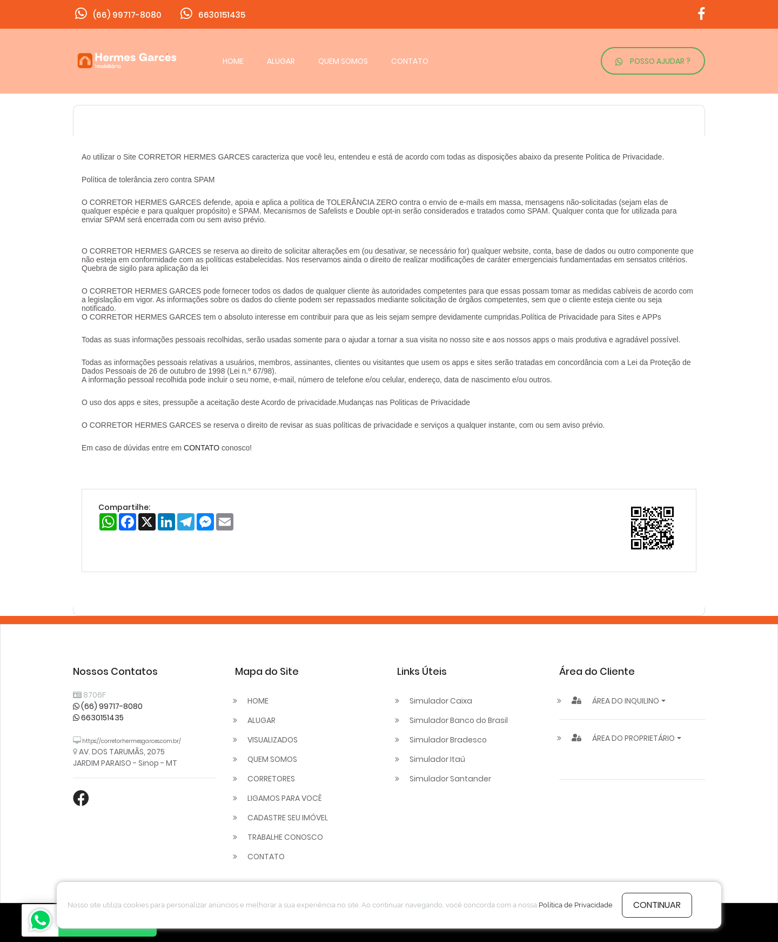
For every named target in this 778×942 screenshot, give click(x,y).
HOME (233, 61)
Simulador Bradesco (448, 739)
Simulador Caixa (441, 700)
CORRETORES (271, 778)
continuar (657, 905)
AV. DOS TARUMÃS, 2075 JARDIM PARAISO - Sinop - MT (125, 757)
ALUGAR (281, 61)
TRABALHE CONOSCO (285, 837)
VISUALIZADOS (272, 739)
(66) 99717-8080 (108, 706)
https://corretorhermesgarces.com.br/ (131, 741)
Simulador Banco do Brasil (459, 720)
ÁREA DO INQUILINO (615, 700)
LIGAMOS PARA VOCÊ (284, 798)
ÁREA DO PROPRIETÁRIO (623, 738)
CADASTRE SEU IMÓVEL (287, 817)
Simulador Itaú (437, 759)
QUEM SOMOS (343, 61)
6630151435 (98, 717)
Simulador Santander (450, 778)
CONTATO (409, 61)
